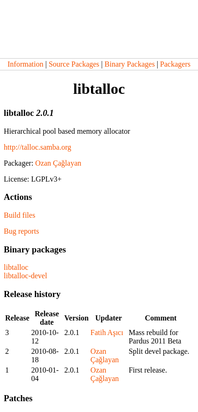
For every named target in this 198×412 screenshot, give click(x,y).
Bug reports (21, 231)
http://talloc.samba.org (37, 147)
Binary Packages (130, 64)
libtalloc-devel (25, 276)
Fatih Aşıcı (107, 332)
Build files (19, 215)
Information (25, 64)
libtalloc (16, 267)
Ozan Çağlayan (58, 163)
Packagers (175, 64)
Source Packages (74, 64)
